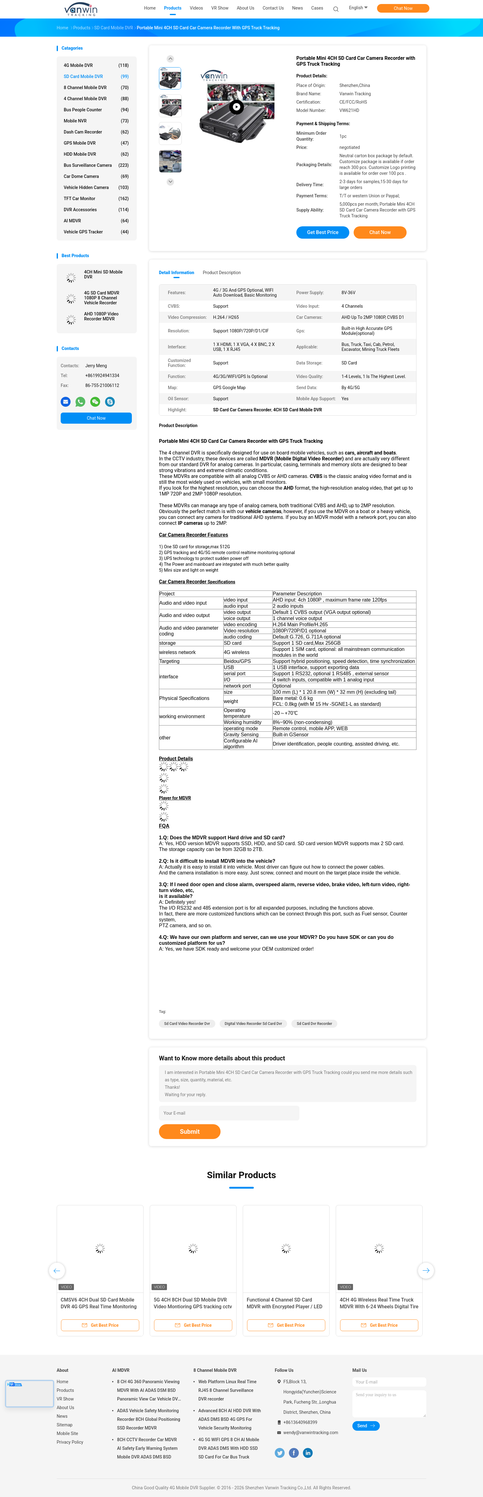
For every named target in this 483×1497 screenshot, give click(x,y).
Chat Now (403, 8)
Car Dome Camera (96, 176)
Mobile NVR (96, 121)
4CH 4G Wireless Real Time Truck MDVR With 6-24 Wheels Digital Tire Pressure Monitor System (379, 1306)
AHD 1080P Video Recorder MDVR (101, 316)
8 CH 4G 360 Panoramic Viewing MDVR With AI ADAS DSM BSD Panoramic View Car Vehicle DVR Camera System (149, 1391)
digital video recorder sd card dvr (253, 1024)
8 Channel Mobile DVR (96, 87)
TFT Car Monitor (96, 198)
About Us (65, 1407)
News (62, 1416)
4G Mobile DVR (96, 65)
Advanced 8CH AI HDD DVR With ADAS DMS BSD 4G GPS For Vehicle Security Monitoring (229, 1419)
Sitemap (64, 1424)
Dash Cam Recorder (96, 132)
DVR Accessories (96, 210)
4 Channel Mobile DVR (96, 99)
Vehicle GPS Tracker (96, 232)
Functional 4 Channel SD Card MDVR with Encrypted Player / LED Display (285, 1306)
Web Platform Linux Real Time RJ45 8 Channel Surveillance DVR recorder (227, 1390)
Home (62, 1381)
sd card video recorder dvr (187, 1024)
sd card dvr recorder (314, 1024)
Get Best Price (323, 232)
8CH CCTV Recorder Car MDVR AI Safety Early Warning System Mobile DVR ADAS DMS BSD (147, 1448)
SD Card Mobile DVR (96, 76)
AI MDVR (96, 221)
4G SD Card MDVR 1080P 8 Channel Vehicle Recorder (101, 297)
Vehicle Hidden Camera (96, 187)
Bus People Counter (96, 110)
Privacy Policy (70, 1442)
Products (65, 1390)
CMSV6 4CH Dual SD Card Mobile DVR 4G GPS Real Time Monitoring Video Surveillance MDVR (99, 1306)
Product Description (222, 272)
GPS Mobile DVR (96, 143)
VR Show (65, 1398)
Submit (190, 1131)
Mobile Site (67, 1433)
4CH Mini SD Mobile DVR (103, 274)
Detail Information (176, 272)
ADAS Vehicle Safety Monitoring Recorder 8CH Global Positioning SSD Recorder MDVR (148, 1419)
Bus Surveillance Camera (96, 165)
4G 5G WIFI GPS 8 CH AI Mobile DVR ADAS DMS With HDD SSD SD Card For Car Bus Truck (228, 1448)
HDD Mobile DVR (96, 154)
